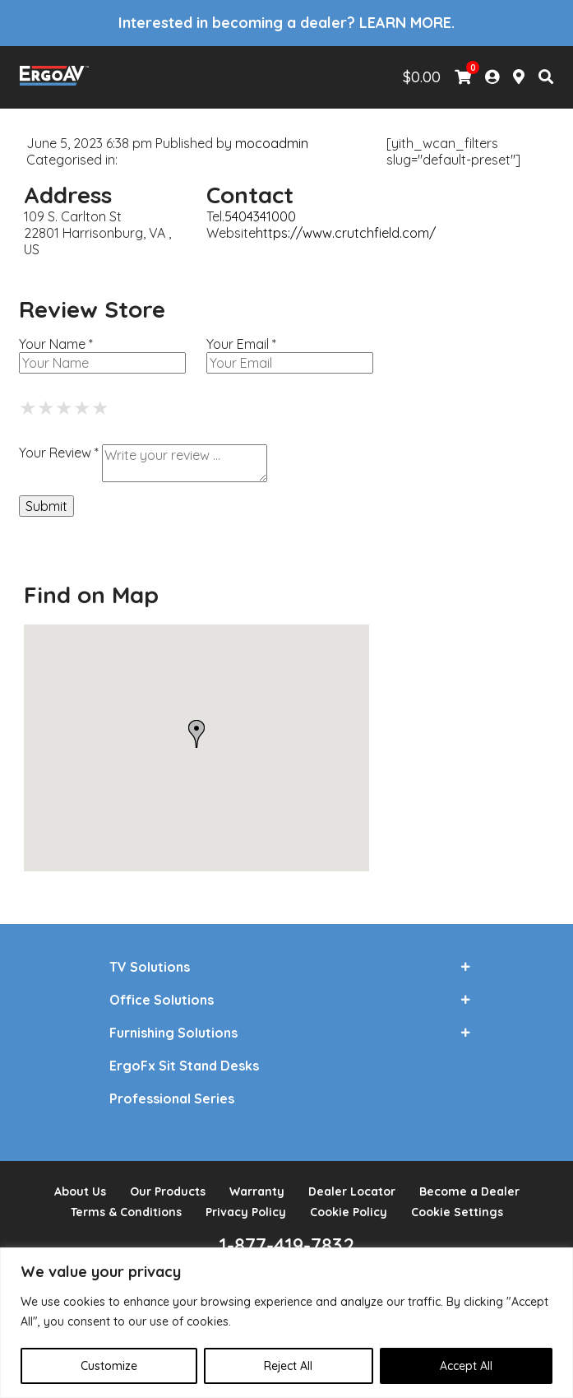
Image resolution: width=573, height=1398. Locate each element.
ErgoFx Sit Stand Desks (184, 1065)
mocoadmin (271, 143)
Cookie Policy (348, 1212)
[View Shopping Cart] (463, 76)
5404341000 (260, 216)
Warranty (256, 1191)
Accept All (466, 1366)
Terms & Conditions (126, 1212)
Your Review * (59, 452)
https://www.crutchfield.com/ (346, 233)
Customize (109, 1366)
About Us (80, 1191)
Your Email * (241, 344)
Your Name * (56, 344)
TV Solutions (149, 967)
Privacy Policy (246, 1212)
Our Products (168, 1191)
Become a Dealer (469, 1191)
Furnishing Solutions (173, 1032)
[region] (286, 1322)
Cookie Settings (457, 1212)
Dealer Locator (351, 1191)
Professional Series (171, 1098)
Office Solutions (161, 1000)
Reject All (288, 1366)
